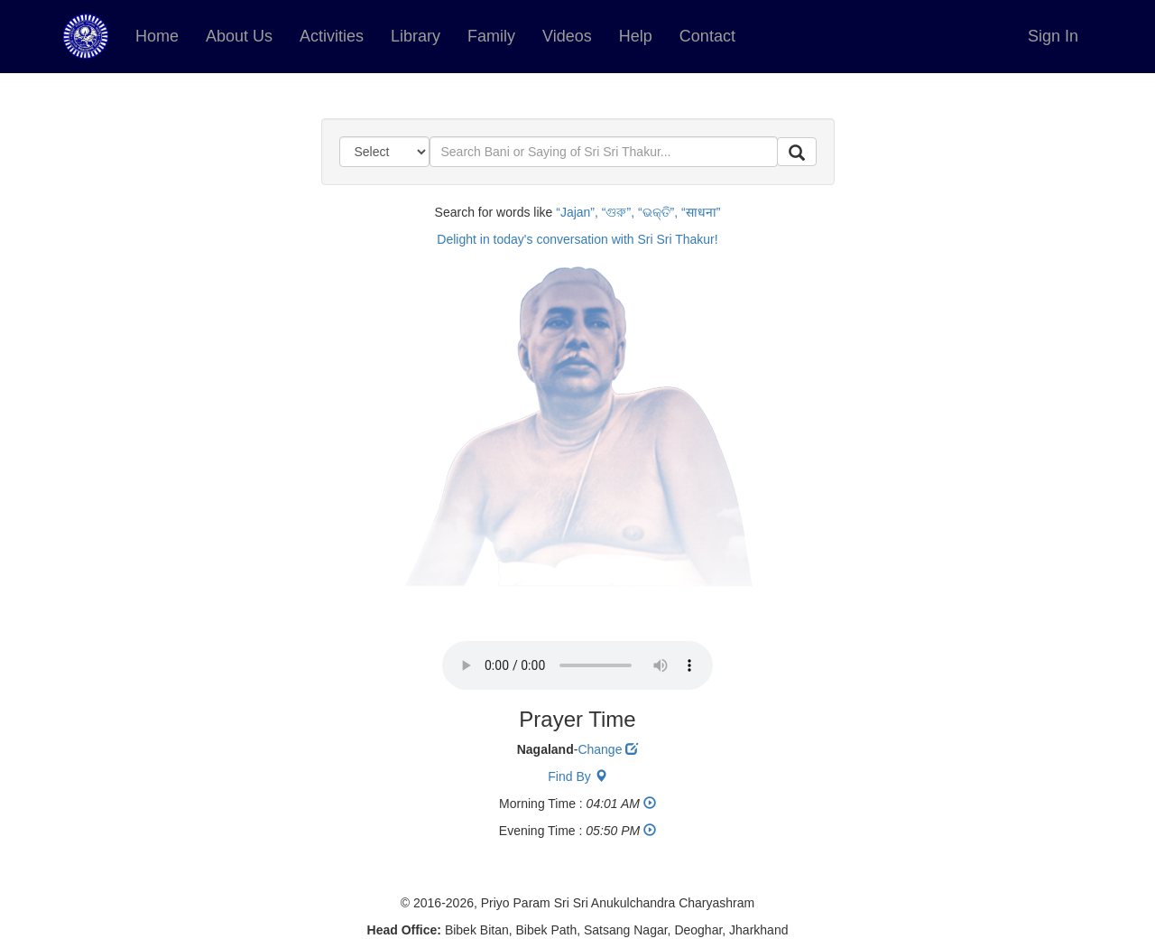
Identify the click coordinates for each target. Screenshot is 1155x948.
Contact (707, 36)
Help (635, 36)
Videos (567, 36)
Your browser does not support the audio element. (577, 665)
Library (415, 36)
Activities (332, 36)
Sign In (1053, 36)
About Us (239, 36)
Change (608, 749)
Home (157, 36)
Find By (577, 776)
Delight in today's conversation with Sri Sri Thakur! (577, 239)
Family (491, 36)
